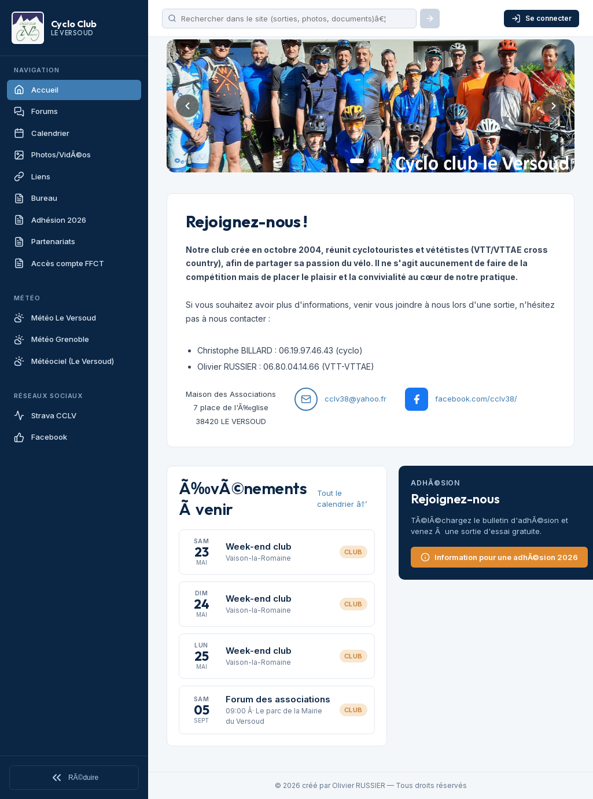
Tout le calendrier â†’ (342, 498)
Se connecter (541, 18)
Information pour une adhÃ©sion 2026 (499, 557)
